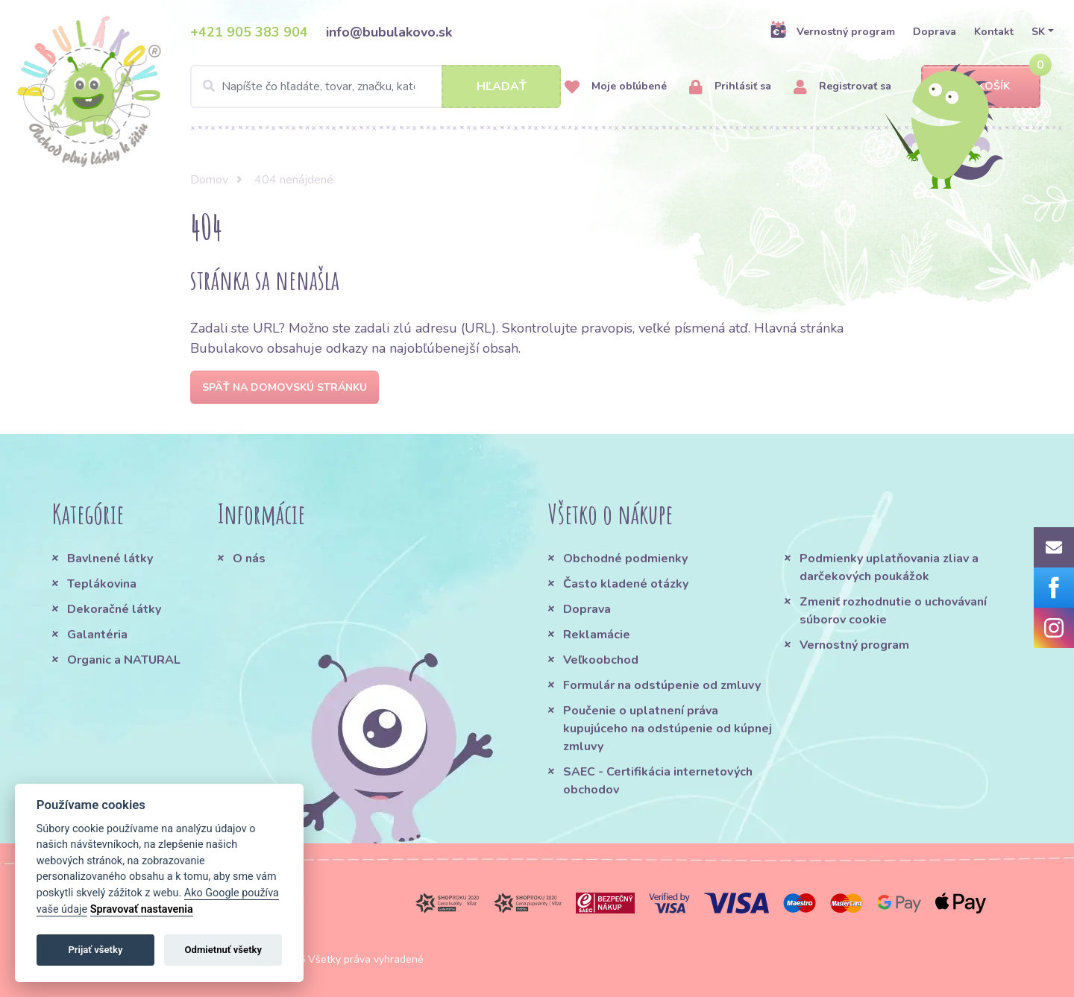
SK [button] (1038, 32)
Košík (981, 87)
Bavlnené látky (110, 558)
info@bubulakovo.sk (389, 32)
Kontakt (994, 32)
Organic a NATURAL (123, 660)
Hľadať (502, 86)
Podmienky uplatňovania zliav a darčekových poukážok (889, 567)
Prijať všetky (95, 949)
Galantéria (97, 634)
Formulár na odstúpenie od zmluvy (662, 685)
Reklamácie (596, 634)
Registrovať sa (842, 87)
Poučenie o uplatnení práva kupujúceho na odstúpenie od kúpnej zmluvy (667, 728)
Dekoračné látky (114, 609)
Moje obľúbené (616, 87)
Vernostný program (832, 31)
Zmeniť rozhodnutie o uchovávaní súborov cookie (893, 611)
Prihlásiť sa (730, 87)
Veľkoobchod (600, 660)
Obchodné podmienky (625, 558)
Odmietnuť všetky (223, 949)
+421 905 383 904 (249, 32)
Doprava (934, 32)
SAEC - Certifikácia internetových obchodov (658, 781)
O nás (249, 558)
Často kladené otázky (625, 584)
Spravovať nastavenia (141, 909)
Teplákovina (101, 584)
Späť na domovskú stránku (284, 387)
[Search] (375, 86)
